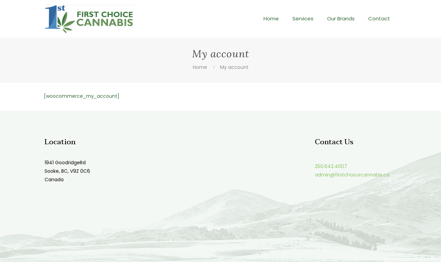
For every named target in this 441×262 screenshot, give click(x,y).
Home (200, 67)
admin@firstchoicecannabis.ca (352, 174)
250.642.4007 (331, 166)
